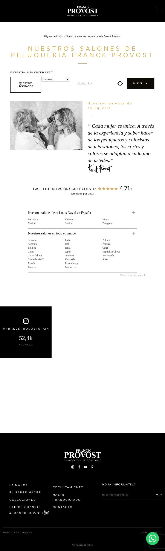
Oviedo (69, 219)
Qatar (105, 247)
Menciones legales (17, 532)
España (31, 263)
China (31, 251)
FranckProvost (28, 513)
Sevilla (68, 223)
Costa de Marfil (36, 259)
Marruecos (70, 267)
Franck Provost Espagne (82, 10)
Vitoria (106, 219)
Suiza (105, 259)
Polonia (106, 240)
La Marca (18, 485)
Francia (32, 267)
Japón (68, 251)
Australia (32, 243)
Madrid (31, 223)
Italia (67, 247)
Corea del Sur (35, 255)
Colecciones (22, 499)
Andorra (32, 240)
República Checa (111, 251)
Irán (67, 243)
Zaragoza (107, 223)
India (67, 240)
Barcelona (33, 219)
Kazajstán (70, 259)
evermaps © (139, 275)
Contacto (63, 507)
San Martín (108, 255)
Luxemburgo (71, 263)
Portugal (106, 243)
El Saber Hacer (25, 492)
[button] (152, 538)
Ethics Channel (25, 507)
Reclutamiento (68, 487)
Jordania (69, 255)
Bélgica (32, 247)
